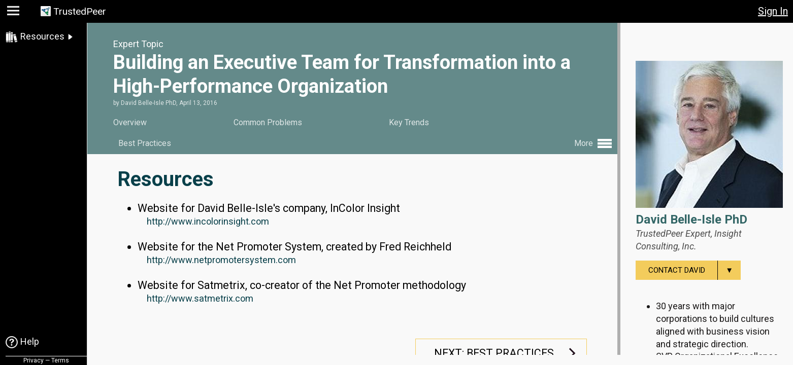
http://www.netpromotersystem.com (221, 258)
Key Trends (409, 122)
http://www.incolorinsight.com (208, 219)
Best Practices (144, 143)
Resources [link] (42, 36)
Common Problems (268, 122)
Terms (60, 360)
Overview (130, 122)
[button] (14, 13)
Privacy (33, 360)
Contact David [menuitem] (694, 270)
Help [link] (29, 341)
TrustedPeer (79, 11)
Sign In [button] (773, 11)
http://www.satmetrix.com (200, 296)
